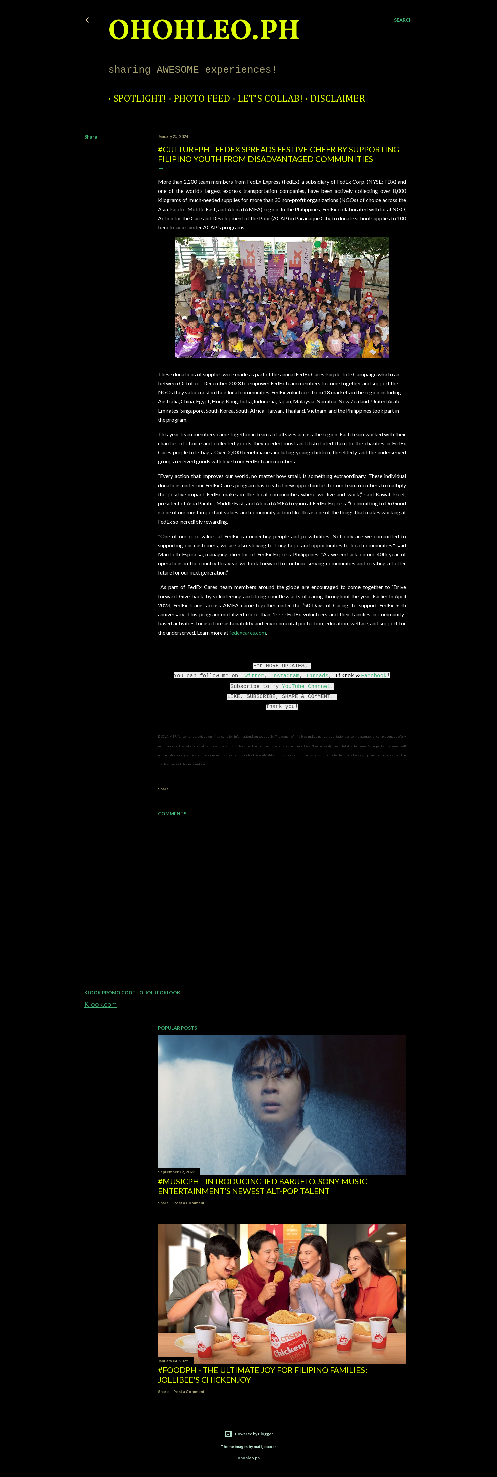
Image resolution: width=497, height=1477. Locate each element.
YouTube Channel (306, 686)
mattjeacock (265, 1446)
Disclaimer (332, 99)
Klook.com (100, 1004)
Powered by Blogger (248, 1434)
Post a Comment (189, 1202)
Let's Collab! (265, 99)
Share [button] (90, 137)
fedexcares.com (247, 632)
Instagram (284, 676)
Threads (317, 676)
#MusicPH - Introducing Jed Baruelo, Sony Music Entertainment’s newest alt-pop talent (262, 1186)
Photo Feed (197, 99)
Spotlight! (134, 99)
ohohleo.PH (204, 32)
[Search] (403, 20)
